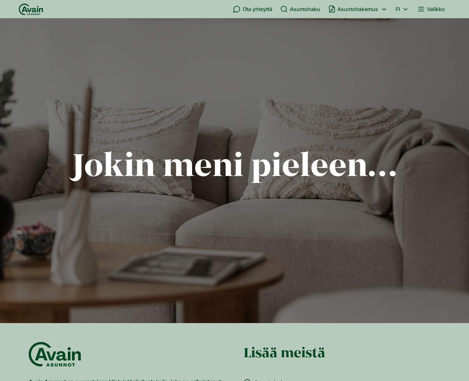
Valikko (431, 9)
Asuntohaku (300, 9)
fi (403, 9)
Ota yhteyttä (252, 9)
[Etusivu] (31, 9)
